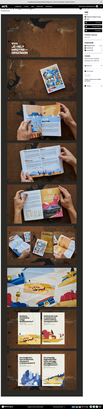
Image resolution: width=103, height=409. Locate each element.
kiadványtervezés (89, 60)
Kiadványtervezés (5, 10)
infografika (96, 58)
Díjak (32, 6)
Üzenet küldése (96, 26)
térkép (95, 60)
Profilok (26, 6)
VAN (86, 12)
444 (98, 60)
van (88, 19)
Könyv (92, 58)
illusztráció (87, 58)
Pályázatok (40, 6)
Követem (98, 22)
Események (49, 6)
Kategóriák (18, 6)
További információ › (70, 2)
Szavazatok (90, 50)
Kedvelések (90, 48)
